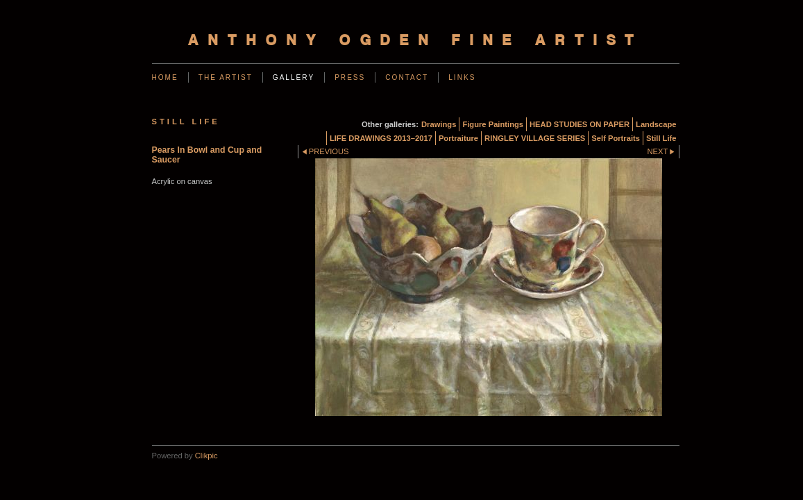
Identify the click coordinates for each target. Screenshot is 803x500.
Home (165, 77)
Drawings (438, 124)
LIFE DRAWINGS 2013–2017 (381, 138)
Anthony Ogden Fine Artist (415, 41)
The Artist (225, 77)
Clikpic (206, 455)
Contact (406, 77)
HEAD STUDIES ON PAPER (579, 124)
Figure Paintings (492, 124)
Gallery (293, 77)
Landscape (656, 124)
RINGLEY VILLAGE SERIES (534, 138)
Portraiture (458, 138)
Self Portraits (615, 138)
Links (461, 77)
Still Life (661, 138)
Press (350, 77)
